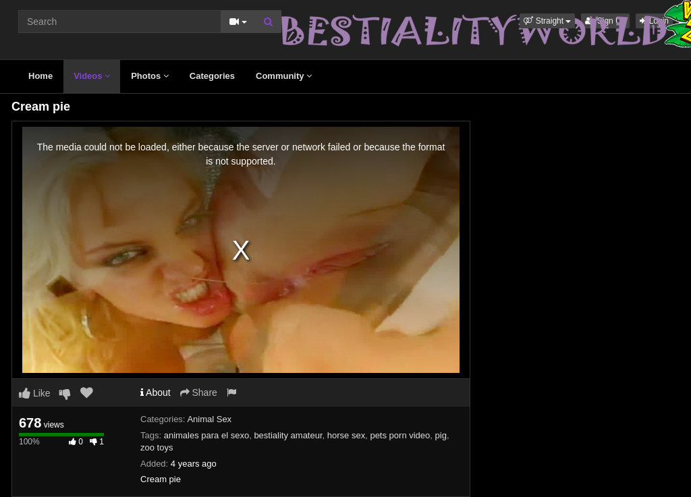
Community (284, 76)
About (155, 392)
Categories (212, 76)
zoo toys (156, 447)
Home (40, 76)
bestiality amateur (288, 435)
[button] (547, 20)
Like (35, 393)
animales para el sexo (206, 435)
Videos (92, 76)
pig (441, 435)
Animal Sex (209, 419)
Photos (150, 76)
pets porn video (400, 435)
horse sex (346, 435)
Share (198, 392)
